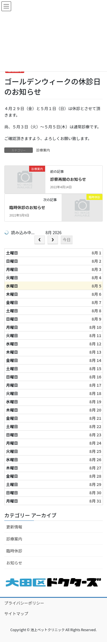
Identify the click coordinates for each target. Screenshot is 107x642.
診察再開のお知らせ (68, 179)
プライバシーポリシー (24, 603)
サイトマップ (16, 613)
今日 (66, 239)
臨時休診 (14, 551)
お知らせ (14, 563)
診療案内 (43, 149)
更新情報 (14, 527)
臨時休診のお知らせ (27, 207)
